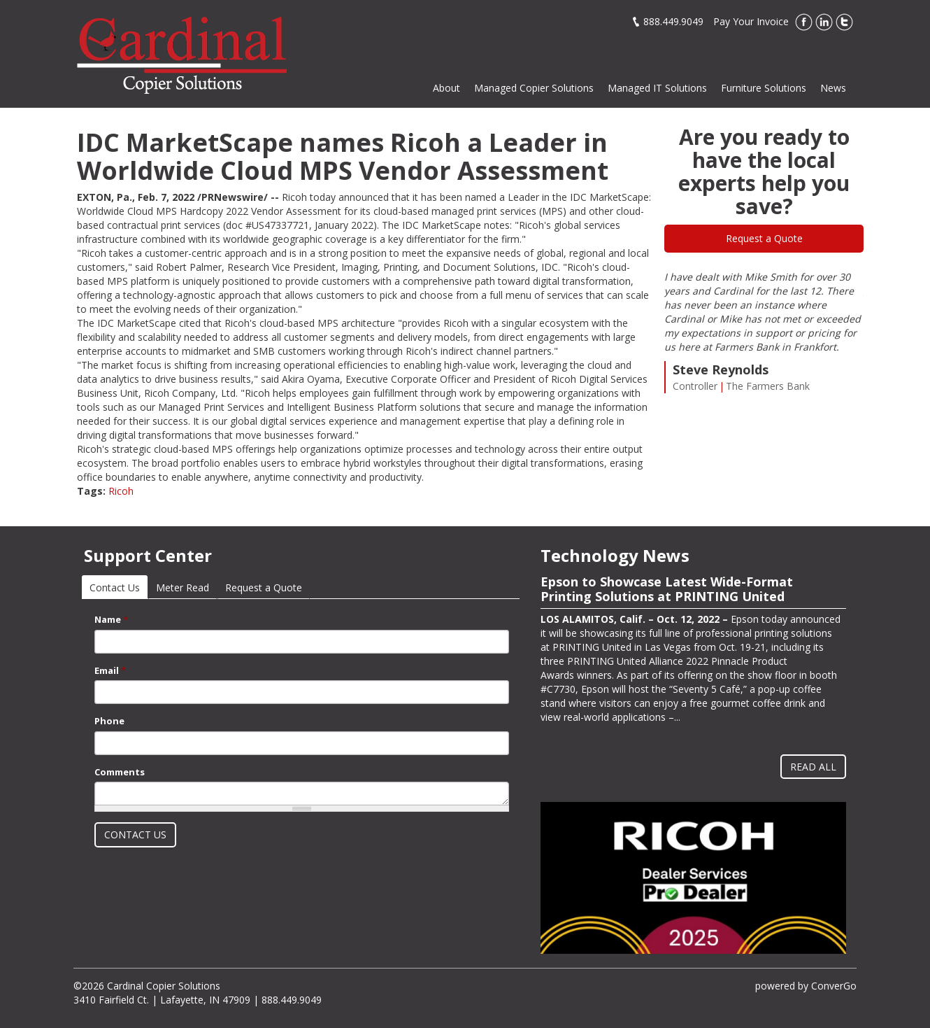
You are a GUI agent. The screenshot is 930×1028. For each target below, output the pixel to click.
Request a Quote (764, 238)
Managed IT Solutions (657, 87)
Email (110, 670)
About (446, 87)
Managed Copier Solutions (534, 87)
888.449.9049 (673, 21)
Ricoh (121, 491)
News (833, 87)
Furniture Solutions (763, 87)
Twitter (844, 22)
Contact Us (119, 587)
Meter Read (182, 587)
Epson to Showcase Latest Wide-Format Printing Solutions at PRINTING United (667, 589)
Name (111, 619)
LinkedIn (824, 22)
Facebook (804, 22)
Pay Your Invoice (751, 21)
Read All (813, 766)
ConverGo (834, 985)
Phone (109, 720)
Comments (119, 772)
